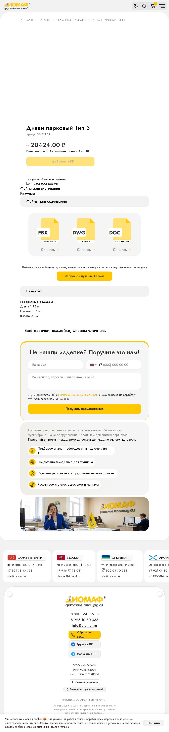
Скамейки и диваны (71, 20)
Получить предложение (85, 408)
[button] (85, 689)
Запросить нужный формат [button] (84, 276)
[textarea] (84, 381)
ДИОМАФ (26, 20)
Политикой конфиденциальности (78, 395)
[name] (55, 365)
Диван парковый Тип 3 (108, 20)
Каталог (44, 20)
